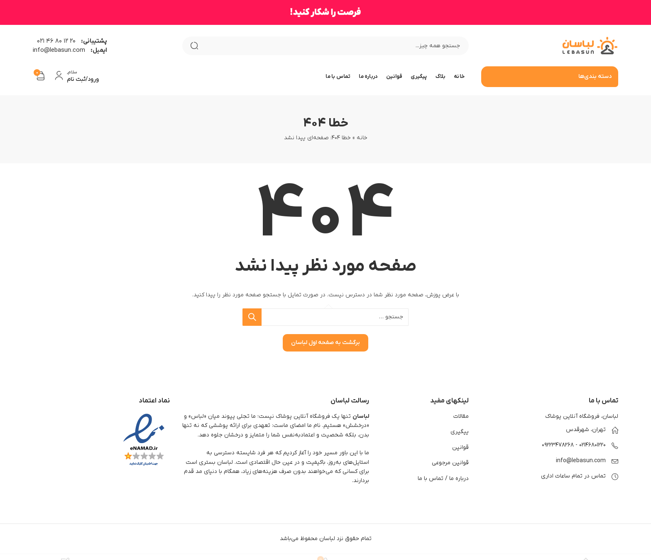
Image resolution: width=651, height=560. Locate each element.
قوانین (460, 447)
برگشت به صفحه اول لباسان (325, 343)
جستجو (194, 46)
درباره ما (459, 478)
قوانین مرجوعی (450, 463)
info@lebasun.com (581, 461)
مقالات (461, 416)
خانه (362, 138)
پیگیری (459, 432)
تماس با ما (430, 478)
